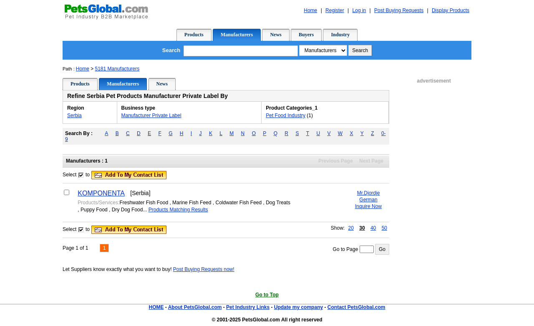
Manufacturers (237, 35)
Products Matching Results (178, 210)
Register (334, 10)
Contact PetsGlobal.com (356, 307)
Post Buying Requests (398, 10)
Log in (359, 10)
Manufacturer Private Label (151, 115)
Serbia (74, 115)
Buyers (306, 35)
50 (384, 228)
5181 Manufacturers (117, 69)
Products (194, 35)
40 (373, 228)
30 (362, 228)
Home (310, 10)
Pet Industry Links (248, 307)
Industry (340, 35)
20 (351, 228)
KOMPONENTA (101, 193)
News (275, 35)
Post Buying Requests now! (203, 269)
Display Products (450, 10)
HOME (156, 307)
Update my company (298, 307)
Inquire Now (368, 206)
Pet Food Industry (285, 115)
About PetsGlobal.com (195, 307)
